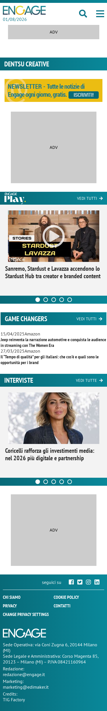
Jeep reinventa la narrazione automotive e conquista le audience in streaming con (53, 342)
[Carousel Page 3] (53, 299)
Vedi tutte (86, 380)
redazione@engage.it (24, 674)
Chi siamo (12, 597)
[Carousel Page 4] (61, 299)
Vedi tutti (87, 198)
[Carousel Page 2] (45, 299)
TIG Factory (14, 699)
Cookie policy (66, 597)
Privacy (10, 606)
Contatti (62, 606)
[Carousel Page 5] (69, 299)
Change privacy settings (26, 614)
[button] (100, 13)
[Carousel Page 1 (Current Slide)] (37, 299)
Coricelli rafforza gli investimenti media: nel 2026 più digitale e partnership (49, 454)
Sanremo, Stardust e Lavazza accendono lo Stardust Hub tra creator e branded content (52, 272)
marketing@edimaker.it (26, 687)
